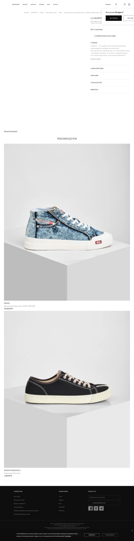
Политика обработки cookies (22, 514)
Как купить (17, 496)
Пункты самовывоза (19, 503)
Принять (92, 535)
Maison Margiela (12, 470)
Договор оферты (18, 507)
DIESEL (7, 303)
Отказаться (109, 535)
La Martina (98, 18)
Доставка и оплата (19, 500)
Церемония (15, 4)
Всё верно (114, 18)
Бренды (41, 4)
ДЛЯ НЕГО (33, 4)
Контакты (61, 510)
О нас (60, 496)
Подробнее (68, 536)
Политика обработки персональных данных (26, 510)
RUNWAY (55, 4)
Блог (48, 4)
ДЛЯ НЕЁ (25, 4)
